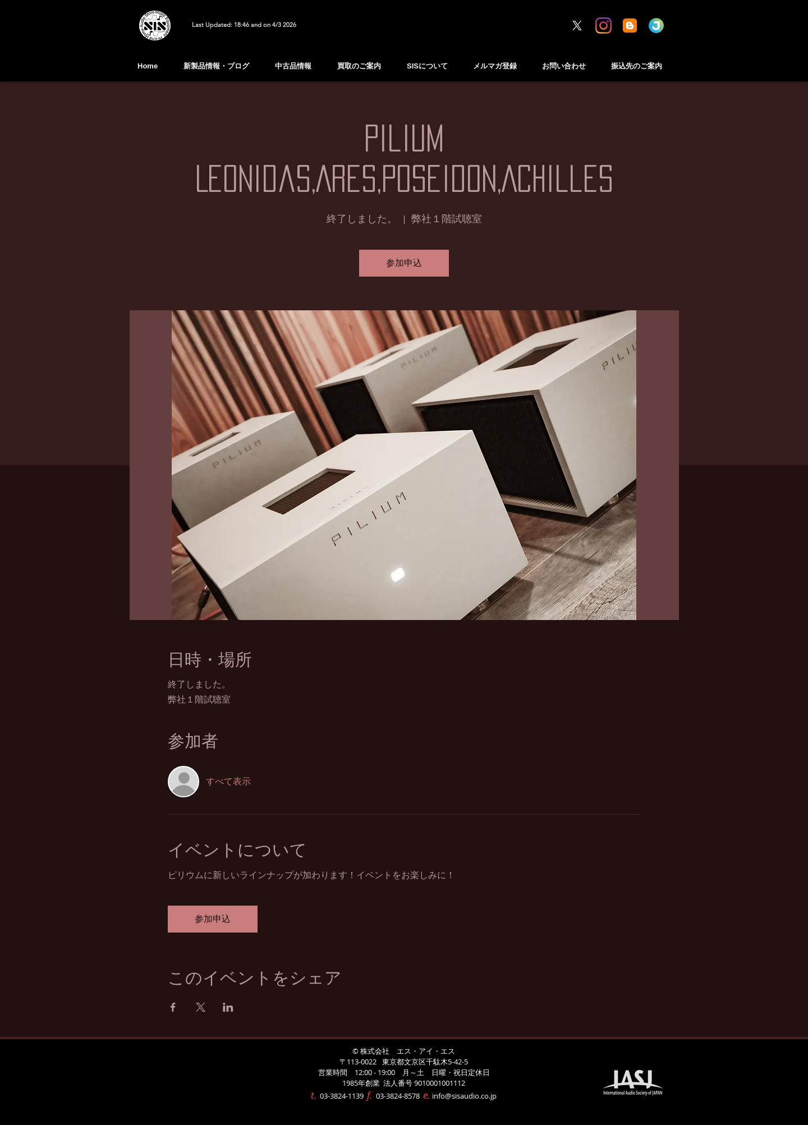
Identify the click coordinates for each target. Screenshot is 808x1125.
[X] (577, 25)
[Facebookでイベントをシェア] (173, 1007)
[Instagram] (603, 25)
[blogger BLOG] (630, 25)
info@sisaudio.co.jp (464, 1096)
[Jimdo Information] (656, 25)
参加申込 (404, 263)
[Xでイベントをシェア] (200, 1007)
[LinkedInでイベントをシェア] (228, 1007)
